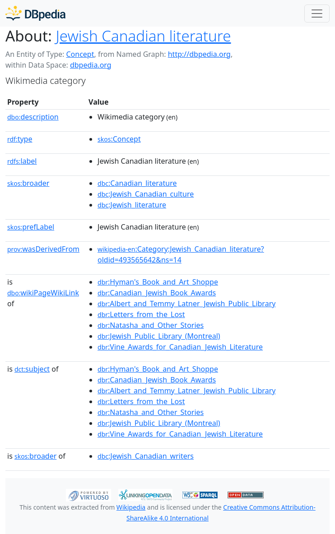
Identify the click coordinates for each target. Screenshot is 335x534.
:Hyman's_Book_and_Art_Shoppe (158, 282)
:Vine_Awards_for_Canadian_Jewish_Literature (180, 347)
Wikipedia (130, 507)
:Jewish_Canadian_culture (146, 194)
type (20, 139)
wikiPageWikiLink (43, 293)
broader (28, 183)
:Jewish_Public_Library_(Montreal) (159, 336)
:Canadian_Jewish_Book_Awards (157, 293)
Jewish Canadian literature (143, 36)
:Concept (119, 139)
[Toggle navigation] (317, 14)
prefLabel (30, 227)
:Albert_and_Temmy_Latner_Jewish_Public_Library (186, 303)
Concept (80, 54)
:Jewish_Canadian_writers (146, 456)
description (33, 117)
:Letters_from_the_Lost (141, 314)
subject (32, 369)
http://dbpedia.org (199, 54)
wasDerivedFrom (43, 249)
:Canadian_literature (137, 183)
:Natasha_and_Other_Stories (151, 325)
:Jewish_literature (132, 205)
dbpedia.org (91, 65)
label (22, 161)
